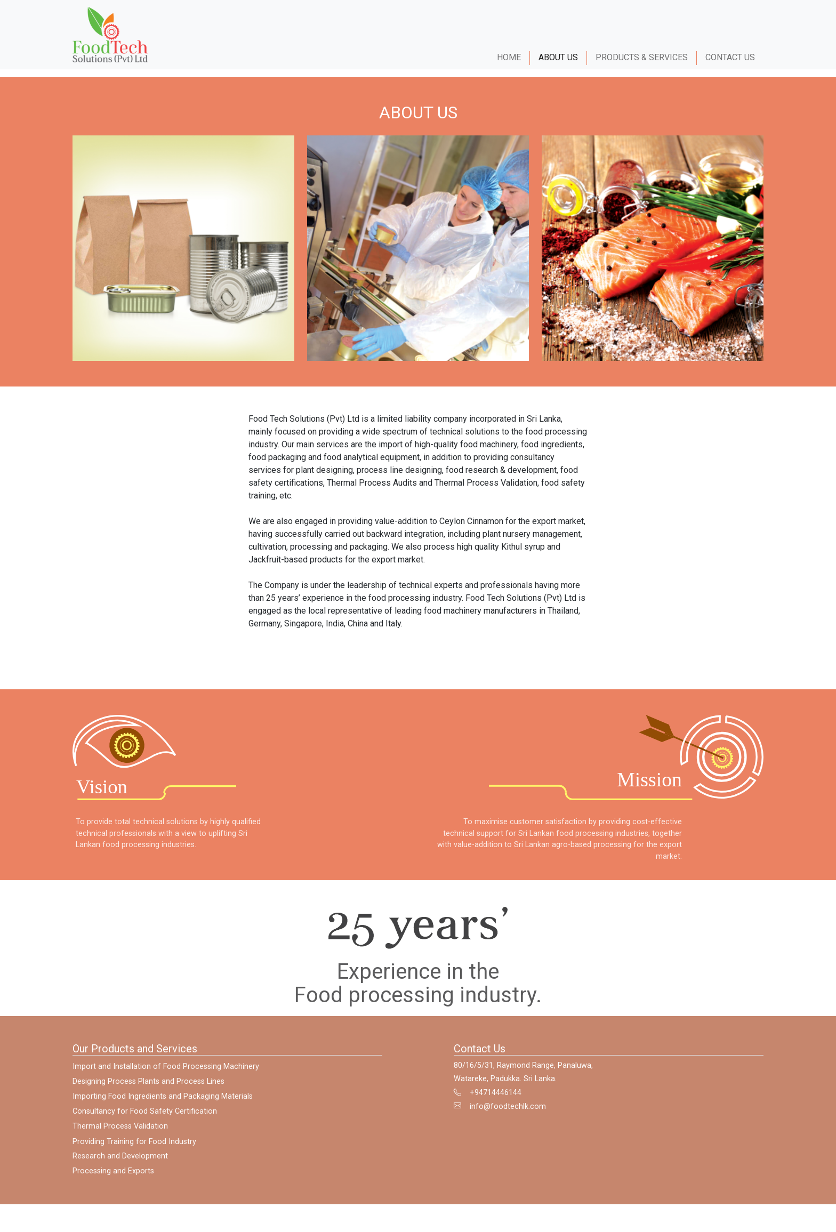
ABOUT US (558, 57)
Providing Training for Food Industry (134, 1151)
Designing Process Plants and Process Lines (148, 1091)
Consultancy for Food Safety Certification (145, 1120)
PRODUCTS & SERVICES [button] (642, 57)
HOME (509, 57)
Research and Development (120, 1166)
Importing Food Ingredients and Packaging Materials (163, 1106)
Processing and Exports (113, 1181)
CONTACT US (734, 57)
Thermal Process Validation (120, 1136)
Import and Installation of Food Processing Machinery (166, 1076)
